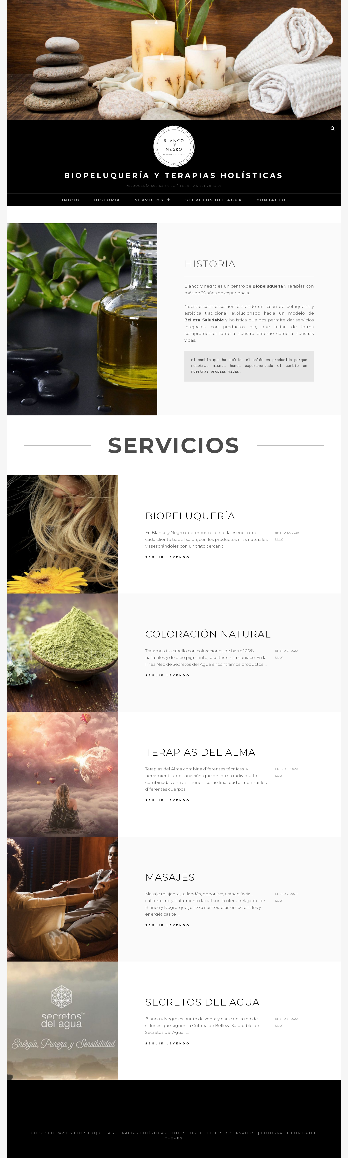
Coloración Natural (208, 634)
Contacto (271, 200)
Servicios (149, 200)
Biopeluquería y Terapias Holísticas (174, 175)
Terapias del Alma (200, 752)
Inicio (71, 200)
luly (279, 539)
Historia (107, 200)
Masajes (170, 877)
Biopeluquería (190, 516)
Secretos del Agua (213, 200)
